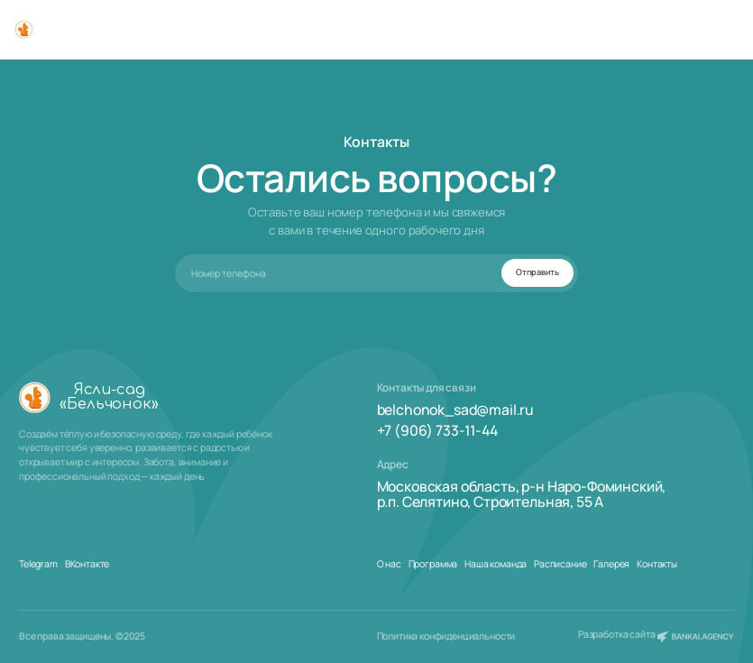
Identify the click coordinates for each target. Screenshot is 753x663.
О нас (389, 563)
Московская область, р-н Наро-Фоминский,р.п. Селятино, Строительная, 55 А (521, 495)
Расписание (560, 563)
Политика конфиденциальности (446, 636)
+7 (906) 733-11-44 (437, 430)
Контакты (657, 563)
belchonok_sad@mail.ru (456, 410)
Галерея (611, 563)
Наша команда (495, 563)
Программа (433, 563)
